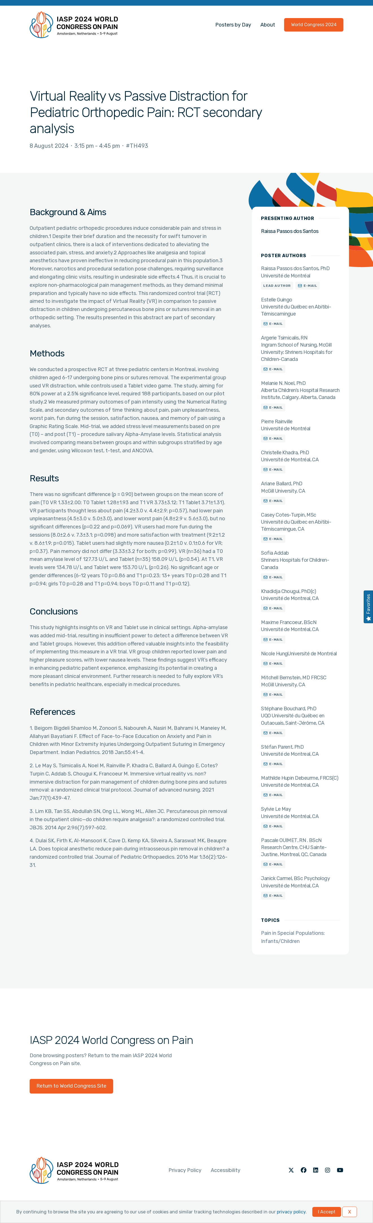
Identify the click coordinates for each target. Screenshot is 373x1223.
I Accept (326, 1212)
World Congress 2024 (314, 24)
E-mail (310, 286)
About (267, 25)
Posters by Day (233, 25)
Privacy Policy (184, 1170)
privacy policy (291, 1212)
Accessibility (225, 1170)
